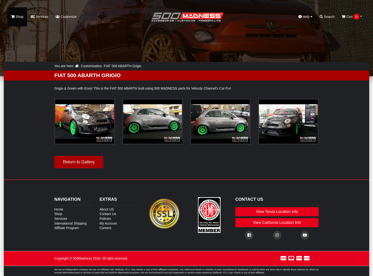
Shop (17, 17)
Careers (105, 228)
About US (107, 209)
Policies (105, 219)
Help (305, 17)
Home (58, 209)
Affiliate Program (66, 228)
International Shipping (70, 223)
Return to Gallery (79, 162)
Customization (91, 66)
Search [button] (327, 17)
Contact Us (108, 214)
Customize (65, 17)
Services (40, 17)
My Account (108, 223)
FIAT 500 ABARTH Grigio (122, 66)
